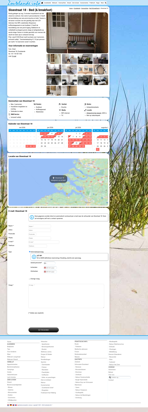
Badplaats (10, 351)
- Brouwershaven (80, 374)
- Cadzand (112, 367)
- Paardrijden (45, 377)
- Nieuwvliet (112, 361)
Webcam (54, 3)
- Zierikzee (78, 379)
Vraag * (11, 285)
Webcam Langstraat (13, 361)
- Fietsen (44, 372)
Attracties (44, 346)
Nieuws (77, 361)
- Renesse (78, 371)
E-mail (14, 56)
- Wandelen (44, 374)
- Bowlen (44, 354)
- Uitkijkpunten (12, 405)
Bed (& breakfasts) (13, 371)
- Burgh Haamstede (81, 384)
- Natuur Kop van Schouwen (84, 387)
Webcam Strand (12, 364)
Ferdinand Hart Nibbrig (48, 397)
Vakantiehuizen (12, 379)
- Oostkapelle (79, 397)
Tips (8, 354)
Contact (111, 385)
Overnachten (62, 3)
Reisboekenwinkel (81, 359)
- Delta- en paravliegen (48, 382)
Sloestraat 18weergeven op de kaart (58, 179)
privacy (30, 409)
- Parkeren (78, 351)
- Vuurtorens (11, 402)
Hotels (9, 377)
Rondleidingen (45, 364)
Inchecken (34, 267)
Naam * (11, 226)
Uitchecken (35, 271)
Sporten (43, 367)
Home (9, 346)
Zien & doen (75, 3)
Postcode (12, 234)
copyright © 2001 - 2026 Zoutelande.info (42, 409)
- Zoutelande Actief (47, 392)
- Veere (77, 392)
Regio (97, 3)
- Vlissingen (112, 354)
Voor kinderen (11, 356)
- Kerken (10, 400)
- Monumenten (12, 397)
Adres (10, 230)
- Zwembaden (45, 369)
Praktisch (92, 3)
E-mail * (11, 242)
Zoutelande (47, 3)
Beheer (111, 377)
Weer (102, 3)
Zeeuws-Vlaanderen (115, 359)
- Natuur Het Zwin (114, 369)
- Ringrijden (44, 395)
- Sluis (110, 364)
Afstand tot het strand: (94, 113)
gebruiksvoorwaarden (23, 409)
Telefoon (11, 245)
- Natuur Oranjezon (81, 395)
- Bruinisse (78, 377)
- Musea (9, 392)
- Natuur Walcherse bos (116, 349)
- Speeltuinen (45, 349)
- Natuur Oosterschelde (82, 382)
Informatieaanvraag (37, 252)
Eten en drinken (46, 384)
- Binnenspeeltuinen (47, 351)
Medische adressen (81, 354)
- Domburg (78, 402)
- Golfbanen (45, 379)
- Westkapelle (113, 346)
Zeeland (77, 366)
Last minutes (11, 382)
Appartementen (12, 369)
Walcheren (78, 389)
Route (77, 349)
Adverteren (112, 374)
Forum (77, 356)
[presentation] (44, 325)
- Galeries (10, 394)
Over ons (111, 379)
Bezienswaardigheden (14, 389)
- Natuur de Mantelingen (82, 400)
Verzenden (43, 334)
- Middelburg (113, 356)
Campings (10, 374)
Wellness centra (46, 356)
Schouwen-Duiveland (81, 369)
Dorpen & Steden (46, 359)
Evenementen (84, 3)
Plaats (11, 238)
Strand (69, 3)
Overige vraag (35, 279)
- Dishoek (112, 351)
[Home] (42, 2)
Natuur (43, 361)
